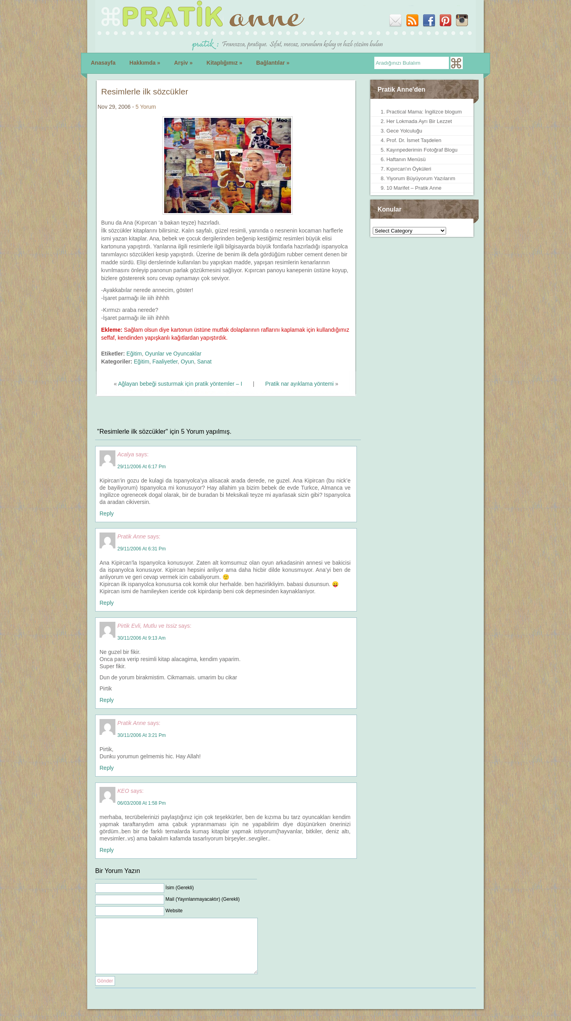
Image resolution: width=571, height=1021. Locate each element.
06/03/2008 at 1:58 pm (141, 803)
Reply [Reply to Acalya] (107, 513)
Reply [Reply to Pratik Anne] (107, 603)
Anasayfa (103, 62)
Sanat (204, 361)
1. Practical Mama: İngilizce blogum (421, 112)
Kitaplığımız (224, 62)
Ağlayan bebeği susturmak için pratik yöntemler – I (180, 384)
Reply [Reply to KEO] (107, 850)
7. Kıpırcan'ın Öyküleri (406, 169)
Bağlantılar (272, 62)
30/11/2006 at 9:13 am (141, 638)
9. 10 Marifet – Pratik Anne (411, 188)
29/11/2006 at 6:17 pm (141, 466)
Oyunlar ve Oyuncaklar (173, 353)
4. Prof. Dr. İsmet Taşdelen (411, 140)
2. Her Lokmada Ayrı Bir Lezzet (416, 121)
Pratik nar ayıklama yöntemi (299, 384)
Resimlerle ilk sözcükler (144, 91)
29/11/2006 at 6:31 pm (141, 549)
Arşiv (183, 62)
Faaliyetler (165, 361)
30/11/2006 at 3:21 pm (141, 735)
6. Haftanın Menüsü (403, 159)
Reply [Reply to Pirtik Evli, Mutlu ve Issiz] (107, 700)
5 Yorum (146, 107)
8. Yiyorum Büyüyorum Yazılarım (418, 178)
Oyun (187, 361)
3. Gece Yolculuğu (401, 131)
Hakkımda (144, 62)
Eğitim (134, 353)
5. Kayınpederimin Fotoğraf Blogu (419, 150)
